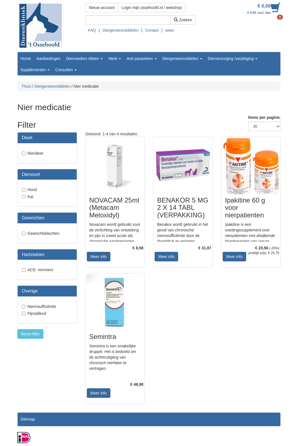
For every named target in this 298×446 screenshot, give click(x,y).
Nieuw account (102, 7)
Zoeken (183, 20)
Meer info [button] (98, 256)
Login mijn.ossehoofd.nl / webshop (152, 7)
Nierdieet (35, 153)
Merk (114, 58)
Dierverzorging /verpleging (232, 58)
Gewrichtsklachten (43, 233)
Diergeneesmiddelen (120, 30)
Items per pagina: (264, 117)
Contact (152, 30)
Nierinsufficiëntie (41, 306)
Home (25, 58)
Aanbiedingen (48, 58)
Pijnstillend (36, 313)
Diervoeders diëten (84, 58)
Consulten (66, 70)
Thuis (26, 86)
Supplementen (35, 70)
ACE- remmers (40, 270)
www (169, 30)
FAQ (92, 30)
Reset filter (30, 334)
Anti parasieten (142, 58)
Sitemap (27, 419)
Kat (30, 196)
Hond (32, 189)
